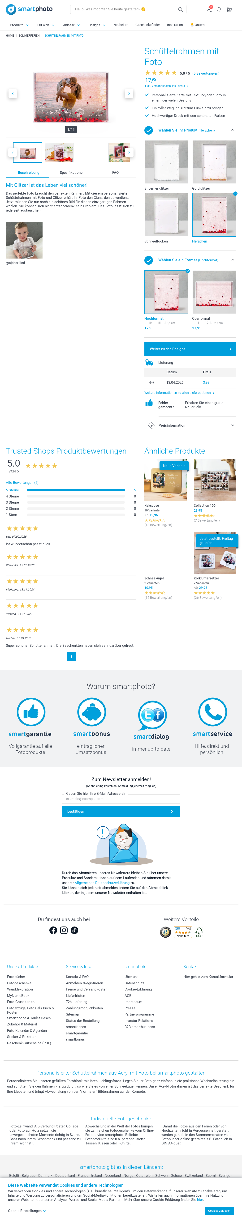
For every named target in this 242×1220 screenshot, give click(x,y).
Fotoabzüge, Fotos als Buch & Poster (30, 1010)
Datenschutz (134, 983)
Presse (130, 1008)
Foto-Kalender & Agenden (27, 1031)
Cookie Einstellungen (27, 1211)
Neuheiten (120, 25)
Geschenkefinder (147, 25)
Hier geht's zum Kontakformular (208, 977)
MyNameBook (18, 996)
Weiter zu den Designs (167, 349)
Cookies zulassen (219, 1210)
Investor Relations (139, 1021)
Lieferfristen (75, 996)
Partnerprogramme (139, 1014)
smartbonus (75, 1039)
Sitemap (72, 1014)
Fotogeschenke (19, 983)
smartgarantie (77, 1033)
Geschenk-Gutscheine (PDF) (29, 1043)
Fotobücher (16, 977)
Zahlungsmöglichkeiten (84, 1008)
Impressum (133, 1002)
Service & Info (78, 966)
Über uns (131, 977)
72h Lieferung (76, 1002)
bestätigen (75, 811)
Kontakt (190, 966)
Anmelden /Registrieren (84, 983)
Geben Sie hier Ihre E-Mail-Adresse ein (96, 793)
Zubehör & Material (22, 1024)
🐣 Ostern (197, 25)
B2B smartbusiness (140, 1027)
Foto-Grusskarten (21, 1002)
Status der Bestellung (82, 1021)
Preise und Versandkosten (86, 989)
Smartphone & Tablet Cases (29, 1018)
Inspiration (175, 25)
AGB (128, 996)
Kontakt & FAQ (77, 977)
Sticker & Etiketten (21, 1037)
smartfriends (76, 1027)
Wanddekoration (20, 989)
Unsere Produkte (22, 966)
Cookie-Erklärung (138, 989)
